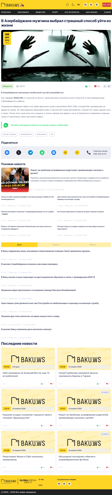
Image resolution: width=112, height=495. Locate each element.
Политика (6, 12)
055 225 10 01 (99, 154)
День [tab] (19, 245)
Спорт (55, 12)
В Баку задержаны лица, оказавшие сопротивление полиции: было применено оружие (45, 251)
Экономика (23, 12)
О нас (41, 479)
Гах (52, 134)
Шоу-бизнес (92, 12)
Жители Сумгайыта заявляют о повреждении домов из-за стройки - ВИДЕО (27, 213)
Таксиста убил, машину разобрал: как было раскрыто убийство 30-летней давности (27, 198)
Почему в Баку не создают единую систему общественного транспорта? (80, 227)
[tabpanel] (56, 294)
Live (106, 4)
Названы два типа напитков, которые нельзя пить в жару (30, 316)
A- (105, 86)
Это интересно (72, 12)
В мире (107, 12)
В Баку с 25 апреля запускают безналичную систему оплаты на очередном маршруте (26, 227)
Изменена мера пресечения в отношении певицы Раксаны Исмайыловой (38, 290)
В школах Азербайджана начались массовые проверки (29, 264)
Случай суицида (9, 134)
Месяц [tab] (93, 245)
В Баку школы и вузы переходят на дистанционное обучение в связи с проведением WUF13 (48, 277)
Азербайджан (26, 134)
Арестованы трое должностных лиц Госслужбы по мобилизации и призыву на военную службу (83, 198)
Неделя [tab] (56, 245)
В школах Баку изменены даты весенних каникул (26, 329)
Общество (40, 12)
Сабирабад (41, 134)
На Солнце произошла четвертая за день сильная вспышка (80, 212)
